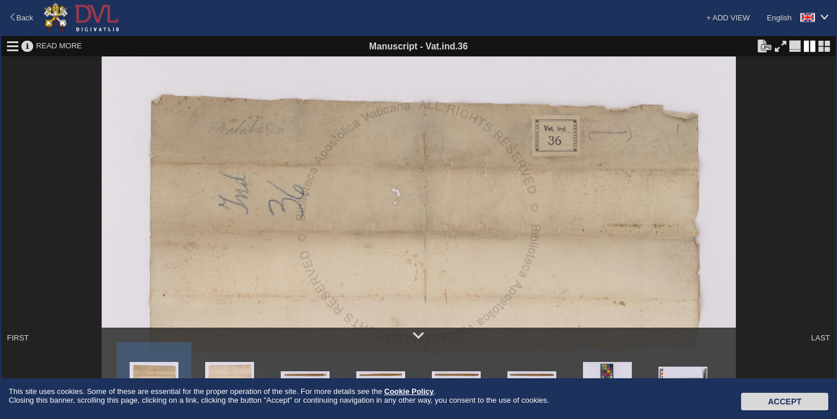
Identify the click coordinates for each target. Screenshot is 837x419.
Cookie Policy (409, 391)
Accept (785, 401)
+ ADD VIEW (728, 17)
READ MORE (59, 45)
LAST (820, 337)
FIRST (18, 337)
